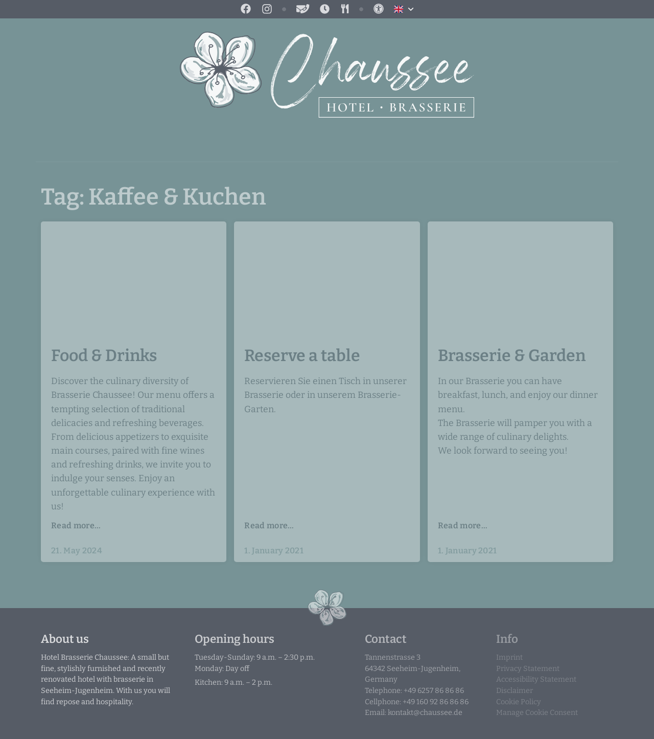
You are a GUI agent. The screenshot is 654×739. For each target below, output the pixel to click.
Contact (386, 639)
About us (65, 639)
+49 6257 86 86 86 (434, 690)
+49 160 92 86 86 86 (436, 702)
